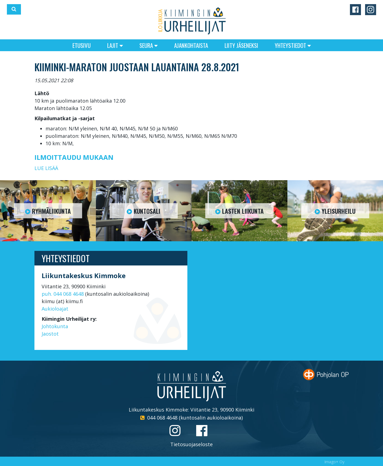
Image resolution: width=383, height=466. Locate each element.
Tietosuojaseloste (191, 444)
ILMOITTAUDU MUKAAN (74, 157)
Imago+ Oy (334, 461)
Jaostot (50, 333)
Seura (148, 45)
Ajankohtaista (191, 45)
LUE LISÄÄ (46, 168)
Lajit (115, 45)
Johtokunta (55, 326)
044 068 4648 (162, 417)
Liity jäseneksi (241, 45)
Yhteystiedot (293, 45)
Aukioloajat (55, 308)
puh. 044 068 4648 (63, 293)
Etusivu (81, 45)
